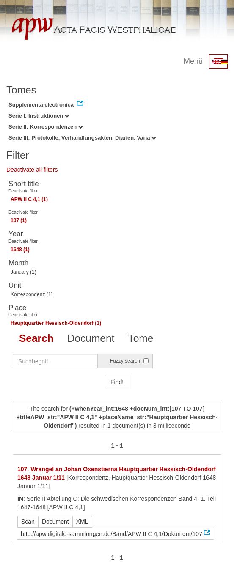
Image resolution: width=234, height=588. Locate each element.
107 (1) (19, 220)
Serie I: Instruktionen (38, 116)
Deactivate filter (23, 191)
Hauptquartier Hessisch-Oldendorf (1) (56, 323)
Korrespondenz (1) (31, 294)
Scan (28, 521)
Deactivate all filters (32, 169)
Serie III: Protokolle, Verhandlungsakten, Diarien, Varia (82, 138)
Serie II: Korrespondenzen (45, 127)
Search (36, 338)
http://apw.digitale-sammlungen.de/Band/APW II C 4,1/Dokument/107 (111, 533)
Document (91, 338)
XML (82, 521)
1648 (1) (20, 250)
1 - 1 (117, 445)
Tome (140, 338)
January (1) (23, 272)
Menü (193, 61)
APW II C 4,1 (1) (29, 199)
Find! (117, 382)
